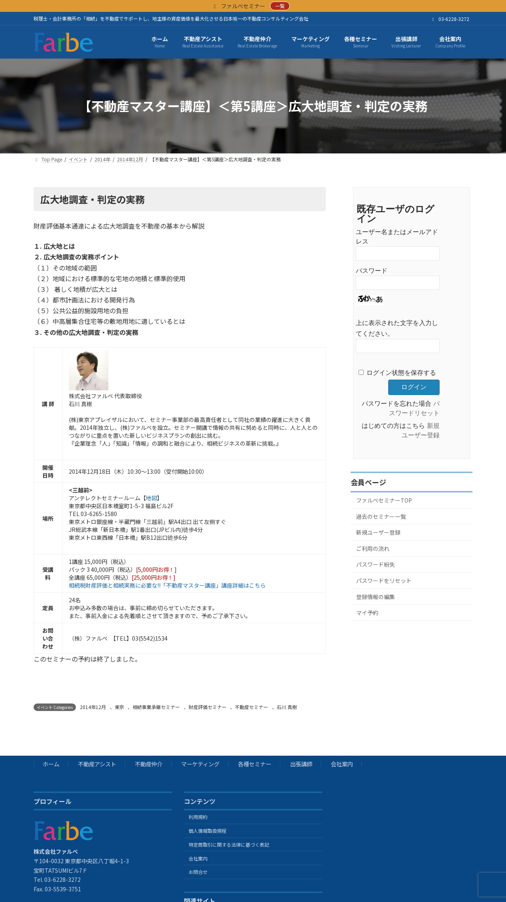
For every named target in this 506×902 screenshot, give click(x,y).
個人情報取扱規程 (208, 830)
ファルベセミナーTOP (384, 500)
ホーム (51, 764)
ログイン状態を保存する (401, 372)
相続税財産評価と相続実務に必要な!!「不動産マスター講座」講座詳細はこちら (167, 585)
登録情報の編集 (375, 596)
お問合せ (198, 872)
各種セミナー (254, 764)
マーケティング (200, 764)
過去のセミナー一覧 (381, 516)
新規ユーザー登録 (378, 532)
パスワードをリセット (384, 580)
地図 (151, 498)
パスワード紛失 (375, 564)
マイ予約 (367, 612)
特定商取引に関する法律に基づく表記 (229, 844)
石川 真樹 (287, 706)
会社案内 (342, 764)
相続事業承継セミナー (156, 706)
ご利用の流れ (372, 548)
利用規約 (198, 817)
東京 (119, 706)
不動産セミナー (251, 706)
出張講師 (301, 764)
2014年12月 (93, 706)
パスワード (371, 270)
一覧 (280, 5)
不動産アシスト (97, 764)
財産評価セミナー (208, 706)
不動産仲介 (148, 764)
